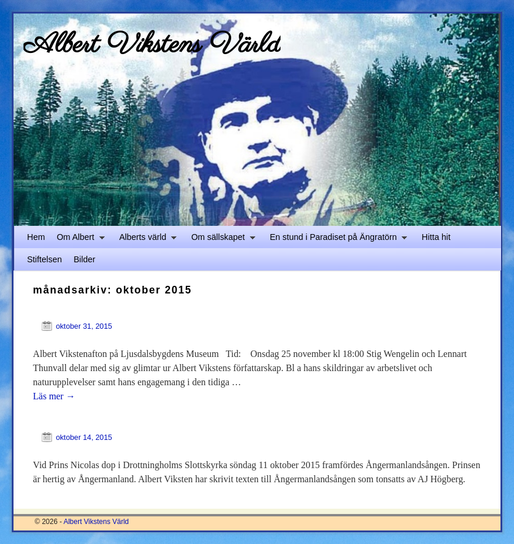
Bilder (84, 259)
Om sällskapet (220, 240)
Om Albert (77, 240)
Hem (36, 237)
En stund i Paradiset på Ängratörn (335, 240)
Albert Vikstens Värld (152, 45)
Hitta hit (436, 237)
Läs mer (54, 396)
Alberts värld (145, 240)
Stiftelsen (44, 259)
